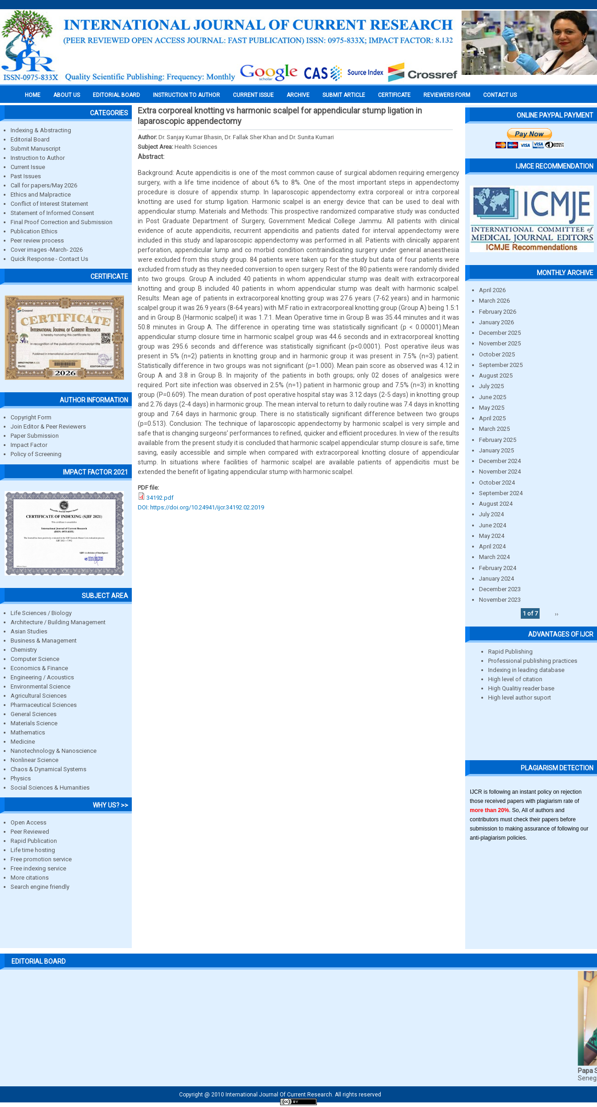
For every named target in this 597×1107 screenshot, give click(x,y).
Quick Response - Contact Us (49, 258)
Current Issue (253, 95)
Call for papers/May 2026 (44, 185)
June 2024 (492, 525)
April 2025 (492, 418)
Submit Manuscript (36, 148)
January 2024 (496, 578)
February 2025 (497, 439)
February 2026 (497, 311)
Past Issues (26, 176)
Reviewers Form (446, 95)
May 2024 (491, 535)
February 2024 (497, 568)
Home (32, 95)
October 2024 (497, 482)
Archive (298, 95)
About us (66, 95)
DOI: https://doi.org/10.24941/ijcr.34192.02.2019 (201, 507)
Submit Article (343, 95)
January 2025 (496, 450)
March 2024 (494, 557)
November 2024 (500, 471)
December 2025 (500, 332)
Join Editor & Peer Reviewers (48, 426)
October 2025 (497, 354)
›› (556, 613)
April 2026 (492, 290)
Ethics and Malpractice (41, 194)
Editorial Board (30, 139)
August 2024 (496, 503)
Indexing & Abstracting (41, 130)
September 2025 (501, 364)
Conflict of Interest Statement (49, 203)
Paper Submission (35, 435)
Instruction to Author (38, 157)
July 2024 (491, 514)
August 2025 (496, 375)
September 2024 (501, 493)
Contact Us (500, 95)
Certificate (394, 95)
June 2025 (492, 397)
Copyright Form (31, 417)
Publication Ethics (34, 231)
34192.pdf (160, 497)
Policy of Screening (36, 454)
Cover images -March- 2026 (47, 249)
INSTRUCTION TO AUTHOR (186, 95)
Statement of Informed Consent (52, 212)
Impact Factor (29, 444)
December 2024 (500, 460)
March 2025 (494, 428)
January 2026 (496, 322)
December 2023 (500, 589)
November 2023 (500, 599)
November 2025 (500, 343)
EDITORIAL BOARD (116, 95)
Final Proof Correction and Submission (62, 222)
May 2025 (491, 407)
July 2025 (491, 386)
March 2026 (494, 300)
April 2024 (492, 546)
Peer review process (37, 240)
